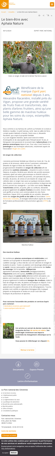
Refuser (14, 453)
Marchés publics (8, 406)
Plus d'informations (8, 449)
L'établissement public (10, 395)
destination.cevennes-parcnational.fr (17, 306)
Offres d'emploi (8, 408)
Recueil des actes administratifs (12, 404)
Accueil (3, 12)
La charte (5, 397)
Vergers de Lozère (18, 149)
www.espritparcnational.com (14, 308)
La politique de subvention (11, 402)
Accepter (5, 453)
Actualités (11, 12)
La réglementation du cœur (11, 400)
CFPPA (45, 201)
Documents (18, 369)
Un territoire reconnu (9, 393)
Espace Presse (37, 369)
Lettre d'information (28, 381)
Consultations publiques (10, 411)
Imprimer (39, 15)
